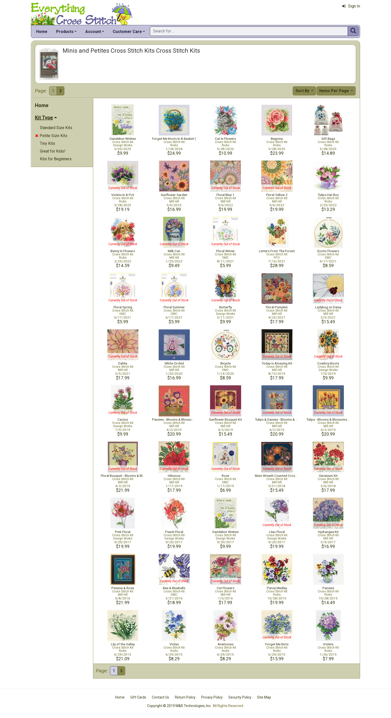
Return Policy (185, 697)
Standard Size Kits (56, 127)
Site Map (264, 697)
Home (41, 31)
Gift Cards (138, 697)
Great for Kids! (52, 151)
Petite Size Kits (51, 135)
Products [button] (65, 31)
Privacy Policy (212, 697)
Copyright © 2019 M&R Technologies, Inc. (179, 706)
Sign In (351, 6)
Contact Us (160, 697)
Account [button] (93, 31)
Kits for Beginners (56, 159)
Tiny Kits (47, 143)
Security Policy (239, 697)
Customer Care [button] (127, 31)
